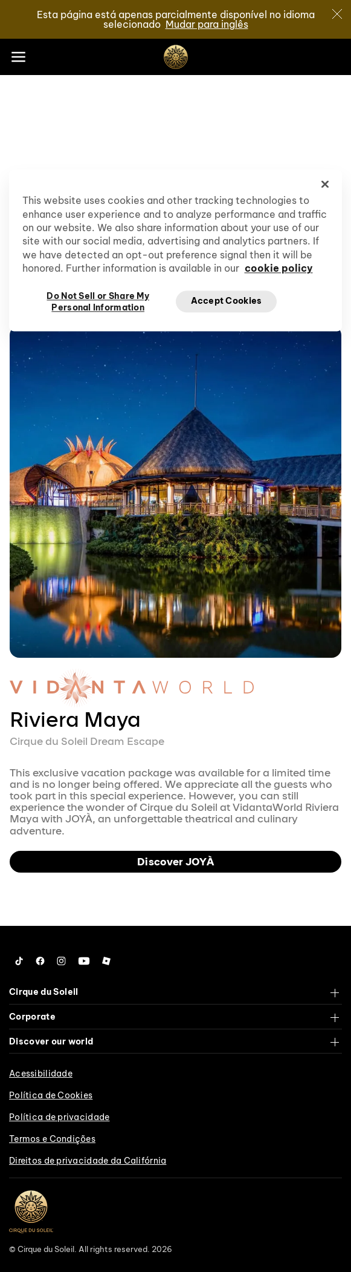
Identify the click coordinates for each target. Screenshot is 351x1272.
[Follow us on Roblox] (106, 961)
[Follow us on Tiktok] (19, 961)
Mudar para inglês (207, 24)
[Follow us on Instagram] (61, 961)
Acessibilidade (40, 1073)
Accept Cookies (226, 300)
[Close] (337, 14)
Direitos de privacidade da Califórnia (87, 1160)
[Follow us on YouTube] (84, 961)
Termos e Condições (52, 1138)
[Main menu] (18, 57)
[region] (176, 250)
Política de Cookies (50, 1095)
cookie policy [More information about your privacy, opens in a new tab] (279, 269)
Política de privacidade (59, 1117)
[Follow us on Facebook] (40, 961)
